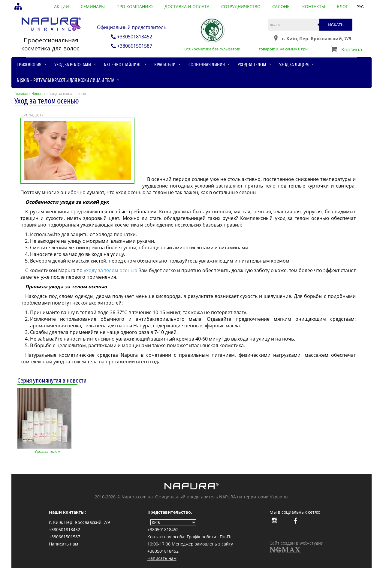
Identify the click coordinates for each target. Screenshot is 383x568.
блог (342, 6)
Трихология (29, 65)
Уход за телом (252, 65)
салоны (281, 6)
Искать (336, 25)
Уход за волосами (72, 65)
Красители (165, 65)
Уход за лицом (294, 65)
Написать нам (63, 544)
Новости (39, 93)
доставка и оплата (187, 6)
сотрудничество (241, 6)
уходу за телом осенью (110, 270)
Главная (21, 93)
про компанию (134, 6)
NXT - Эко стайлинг (122, 65)
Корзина (351, 49)
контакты (313, 6)
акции (61, 6)
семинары (93, 6)
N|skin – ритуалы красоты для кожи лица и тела (65, 80)
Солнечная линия (206, 65)
